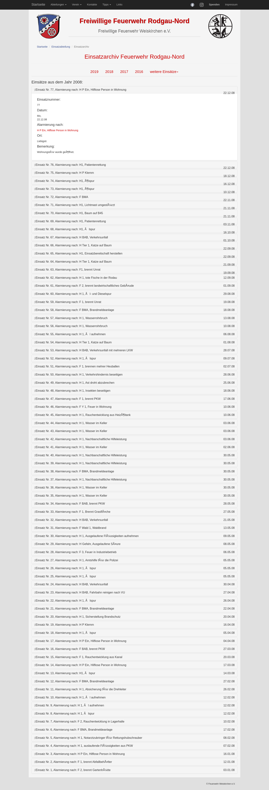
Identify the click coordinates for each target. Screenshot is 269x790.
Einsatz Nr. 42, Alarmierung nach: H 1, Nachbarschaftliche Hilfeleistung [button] (80, 439)
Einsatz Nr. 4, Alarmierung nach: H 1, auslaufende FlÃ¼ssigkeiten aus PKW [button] (83, 745)
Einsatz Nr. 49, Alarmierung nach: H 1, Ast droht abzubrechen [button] (74, 382)
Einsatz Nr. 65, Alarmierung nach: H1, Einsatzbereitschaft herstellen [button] (78, 253)
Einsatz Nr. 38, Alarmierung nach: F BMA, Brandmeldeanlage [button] (74, 471)
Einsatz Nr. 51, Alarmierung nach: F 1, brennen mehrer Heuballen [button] (76, 366)
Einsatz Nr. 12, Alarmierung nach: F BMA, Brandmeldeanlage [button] (74, 681)
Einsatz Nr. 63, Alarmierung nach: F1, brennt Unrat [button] (67, 269)
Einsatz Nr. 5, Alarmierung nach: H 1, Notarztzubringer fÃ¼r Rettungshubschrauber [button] (88, 737)
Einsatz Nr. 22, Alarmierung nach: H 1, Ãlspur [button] (65, 600)
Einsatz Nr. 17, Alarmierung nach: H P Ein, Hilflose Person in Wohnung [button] (80, 640)
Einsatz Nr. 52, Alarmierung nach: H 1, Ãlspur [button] (65, 358)
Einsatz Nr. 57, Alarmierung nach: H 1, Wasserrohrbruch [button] (71, 318)
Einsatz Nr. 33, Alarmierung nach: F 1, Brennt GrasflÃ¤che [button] (72, 511)
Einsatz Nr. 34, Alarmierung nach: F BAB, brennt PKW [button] (69, 503)
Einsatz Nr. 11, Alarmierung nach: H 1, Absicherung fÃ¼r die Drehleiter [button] (80, 689)
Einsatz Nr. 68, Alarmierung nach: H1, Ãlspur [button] (64, 229)
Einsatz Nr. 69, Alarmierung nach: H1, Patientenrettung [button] (70, 221)
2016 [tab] (139, 72)
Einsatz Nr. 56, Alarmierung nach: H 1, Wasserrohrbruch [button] (71, 326)
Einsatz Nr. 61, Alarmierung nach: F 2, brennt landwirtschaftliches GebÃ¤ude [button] (84, 285)
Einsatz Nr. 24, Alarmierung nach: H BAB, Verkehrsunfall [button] (71, 584)
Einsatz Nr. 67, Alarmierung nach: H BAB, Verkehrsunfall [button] (71, 237)
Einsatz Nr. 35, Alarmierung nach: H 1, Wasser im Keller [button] (70, 495)
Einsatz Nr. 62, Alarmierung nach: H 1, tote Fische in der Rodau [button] (75, 277)
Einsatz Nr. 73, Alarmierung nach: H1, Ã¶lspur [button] (64, 188)
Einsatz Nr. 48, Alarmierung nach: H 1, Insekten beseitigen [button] (72, 390)
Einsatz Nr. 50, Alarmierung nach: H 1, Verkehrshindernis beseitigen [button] (78, 374)
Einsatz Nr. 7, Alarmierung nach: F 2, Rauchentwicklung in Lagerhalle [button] (79, 721)
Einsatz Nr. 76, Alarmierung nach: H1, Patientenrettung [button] (70, 164)
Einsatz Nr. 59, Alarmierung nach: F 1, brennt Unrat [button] (67, 302)
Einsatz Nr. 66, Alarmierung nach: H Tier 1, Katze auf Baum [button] (73, 245)
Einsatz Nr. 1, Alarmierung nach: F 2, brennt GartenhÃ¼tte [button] (72, 770)
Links (119, 4)
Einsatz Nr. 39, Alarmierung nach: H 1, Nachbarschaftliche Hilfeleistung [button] (80, 463)
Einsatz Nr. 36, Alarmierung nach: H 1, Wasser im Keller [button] (70, 487)
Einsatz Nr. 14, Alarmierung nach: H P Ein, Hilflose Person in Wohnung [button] (80, 665)
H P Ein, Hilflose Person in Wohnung (57, 130)
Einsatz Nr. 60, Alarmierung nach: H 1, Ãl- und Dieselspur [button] (72, 293)
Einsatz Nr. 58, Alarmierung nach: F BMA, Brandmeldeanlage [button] (74, 309)
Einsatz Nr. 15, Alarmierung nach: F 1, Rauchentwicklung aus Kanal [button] (78, 657)
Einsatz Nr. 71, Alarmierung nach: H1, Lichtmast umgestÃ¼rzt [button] (74, 205)
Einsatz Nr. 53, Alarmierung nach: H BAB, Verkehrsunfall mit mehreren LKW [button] (83, 350)
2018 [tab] (109, 72)
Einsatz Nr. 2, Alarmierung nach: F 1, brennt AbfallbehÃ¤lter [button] (73, 761)
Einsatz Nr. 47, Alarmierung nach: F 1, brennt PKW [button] (67, 398)
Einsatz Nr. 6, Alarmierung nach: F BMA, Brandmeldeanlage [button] (73, 729)
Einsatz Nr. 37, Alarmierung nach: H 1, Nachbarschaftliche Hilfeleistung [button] (80, 479)
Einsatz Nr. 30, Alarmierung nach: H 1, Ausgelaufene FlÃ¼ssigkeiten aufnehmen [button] (86, 536)
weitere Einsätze (164, 72)
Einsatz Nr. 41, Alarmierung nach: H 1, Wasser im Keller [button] (70, 447)
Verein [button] (77, 4)
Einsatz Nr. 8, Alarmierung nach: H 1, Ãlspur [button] (64, 713)
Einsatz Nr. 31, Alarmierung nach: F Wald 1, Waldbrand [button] (70, 527)
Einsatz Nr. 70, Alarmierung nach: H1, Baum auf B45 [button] (68, 213)
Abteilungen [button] (59, 4)
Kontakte (92, 4)
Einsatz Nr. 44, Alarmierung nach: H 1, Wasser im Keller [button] (70, 423)
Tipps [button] (107, 4)
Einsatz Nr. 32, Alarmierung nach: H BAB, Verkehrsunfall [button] (71, 519)
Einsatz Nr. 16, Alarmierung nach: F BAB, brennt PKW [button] (69, 648)
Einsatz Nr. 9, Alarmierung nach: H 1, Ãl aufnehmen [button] (69, 705)
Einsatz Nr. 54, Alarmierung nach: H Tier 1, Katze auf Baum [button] (73, 342)
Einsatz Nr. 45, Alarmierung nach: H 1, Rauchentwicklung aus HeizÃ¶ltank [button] (82, 414)
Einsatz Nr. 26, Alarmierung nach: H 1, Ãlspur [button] (65, 568)
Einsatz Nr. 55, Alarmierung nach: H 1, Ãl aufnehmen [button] (70, 334)
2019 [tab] (94, 72)
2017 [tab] (124, 72)
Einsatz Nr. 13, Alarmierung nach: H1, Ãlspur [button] (64, 673)
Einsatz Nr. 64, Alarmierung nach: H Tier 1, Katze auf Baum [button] (73, 261)
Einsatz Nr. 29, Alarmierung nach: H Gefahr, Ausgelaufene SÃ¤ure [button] (77, 543)
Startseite (38, 4)
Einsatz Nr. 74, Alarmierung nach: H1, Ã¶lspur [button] (64, 180)
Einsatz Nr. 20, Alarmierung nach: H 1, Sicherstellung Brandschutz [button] (77, 616)
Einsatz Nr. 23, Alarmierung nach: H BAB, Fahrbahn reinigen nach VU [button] (79, 592)
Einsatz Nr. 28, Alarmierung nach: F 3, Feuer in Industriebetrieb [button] (75, 552)
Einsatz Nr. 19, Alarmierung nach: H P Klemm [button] (64, 624)
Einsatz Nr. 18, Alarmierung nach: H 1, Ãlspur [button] (65, 632)
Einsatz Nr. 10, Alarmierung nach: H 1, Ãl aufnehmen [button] (70, 697)
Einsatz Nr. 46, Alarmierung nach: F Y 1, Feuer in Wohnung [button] (73, 406)
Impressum (231, 4)
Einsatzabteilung (61, 46)
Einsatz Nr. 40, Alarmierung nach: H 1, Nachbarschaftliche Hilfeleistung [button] (80, 455)
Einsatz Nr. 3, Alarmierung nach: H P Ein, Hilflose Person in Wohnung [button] (79, 753)
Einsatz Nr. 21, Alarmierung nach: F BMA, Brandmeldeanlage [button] (74, 608)
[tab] (134, 89)
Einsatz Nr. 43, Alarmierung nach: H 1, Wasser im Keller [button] (70, 431)
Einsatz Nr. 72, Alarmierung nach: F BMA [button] (61, 197)
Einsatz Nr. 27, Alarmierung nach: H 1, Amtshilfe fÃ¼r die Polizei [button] (76, 560)
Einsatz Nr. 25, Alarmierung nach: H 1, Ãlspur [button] (65, 576)
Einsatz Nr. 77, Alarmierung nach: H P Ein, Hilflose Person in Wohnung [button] (80, 89)
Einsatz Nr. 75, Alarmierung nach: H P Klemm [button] (64, 172)
